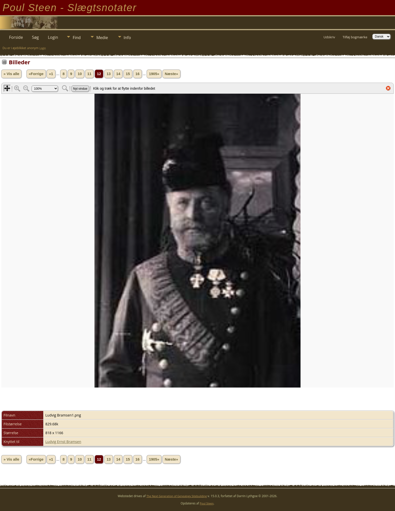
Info (127, 37)
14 (118, 74)
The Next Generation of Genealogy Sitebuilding (176, 496)
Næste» (171, 74)
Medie (102, 37)
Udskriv (329, 37)
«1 (51, 74)
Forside (16, 37)
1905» (154, 74)
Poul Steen (207, 503)
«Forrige (36, 74)
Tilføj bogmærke (355, 37)
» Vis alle (11, 74)
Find (77, 37)
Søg (35, 37)
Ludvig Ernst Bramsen (63, 441)
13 (109, 74)
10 (80, 74)
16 (138, 74)
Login (53, 37)
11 (89, 74)
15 (128, 74)
